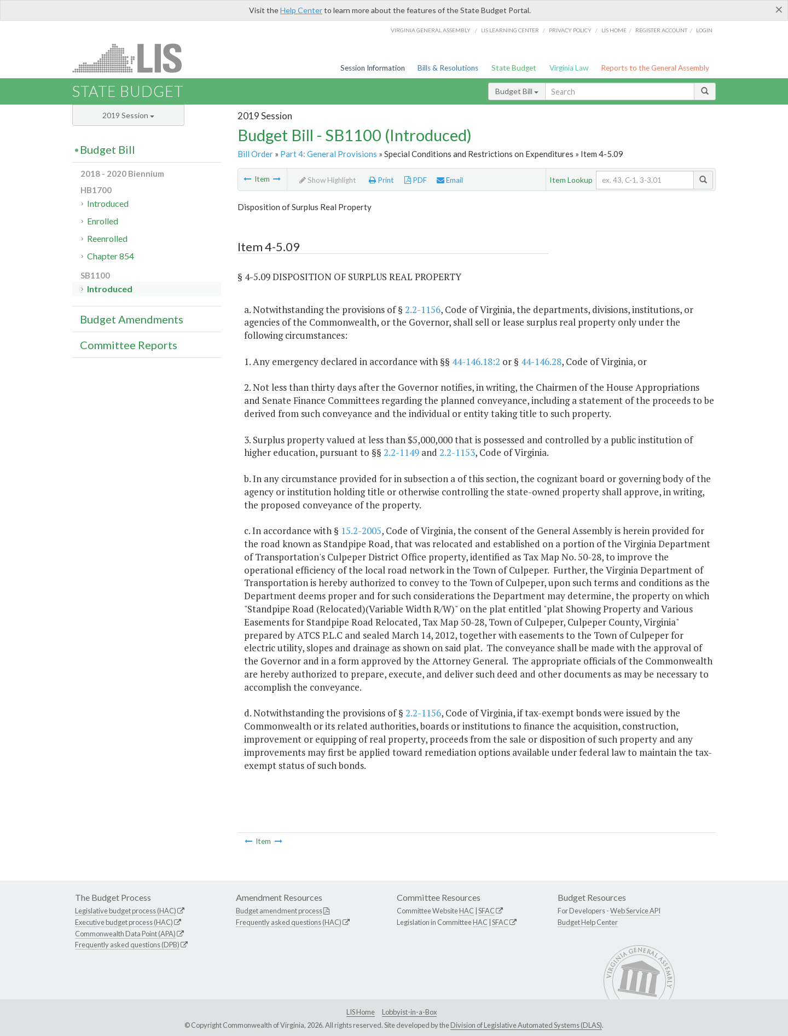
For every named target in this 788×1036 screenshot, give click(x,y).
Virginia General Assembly (431, 30)
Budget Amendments (131, 319)
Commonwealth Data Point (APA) (125, 933)
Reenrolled (107, 238)
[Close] (779, 9)
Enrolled (102, 221)
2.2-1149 (401, 452)
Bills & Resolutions (448, 67)
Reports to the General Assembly (655, 67)
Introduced (108, 203)
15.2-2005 (361, 530)
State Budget (513, 67)
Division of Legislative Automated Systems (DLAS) (526, 1025)
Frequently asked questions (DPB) (127, 944)
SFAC (486, 910)
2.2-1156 (423, 309)
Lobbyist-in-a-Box (409, 1012)
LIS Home (360, 1012)
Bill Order (255, 154)
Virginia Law (568, 67)
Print (381, 180)
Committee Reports (128, 344)
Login (704, 30)
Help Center (301, 10)
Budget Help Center (588, 922)
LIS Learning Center (510, 30)
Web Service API (635, 910)
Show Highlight (327, 180)
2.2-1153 (457, 452)
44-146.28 (541, 361)
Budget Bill (516, 91)
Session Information (372, 67)
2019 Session (128, 115)
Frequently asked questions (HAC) (288, 922)
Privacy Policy (570, 30)
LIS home (614, 30)
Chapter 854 (110, 256)
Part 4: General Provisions (328, 154)
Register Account (661, 30)
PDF (415, 180)
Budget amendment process (279, 910)
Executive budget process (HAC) (124, 922)
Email (450, 180)
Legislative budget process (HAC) (125, 910)
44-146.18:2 (476, 361)
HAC (466, 910)
